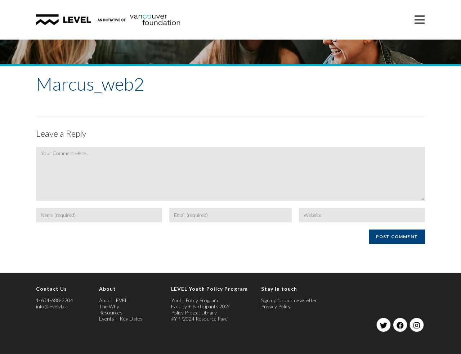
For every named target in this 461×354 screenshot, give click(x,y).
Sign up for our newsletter (289, 300)
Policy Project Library (194, 312)
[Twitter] (383, 325)
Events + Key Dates (121, 319)
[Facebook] (400, 325)
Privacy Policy (276, 306)
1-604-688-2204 (54, 300)
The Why (109, 306)
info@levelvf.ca (52, 306)
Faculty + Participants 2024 (201, 306)
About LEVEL (113, 300)
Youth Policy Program (194, 300)
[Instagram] (416, 325)
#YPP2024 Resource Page (199, 319)
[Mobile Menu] (420, 20)
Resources (110, 312)
